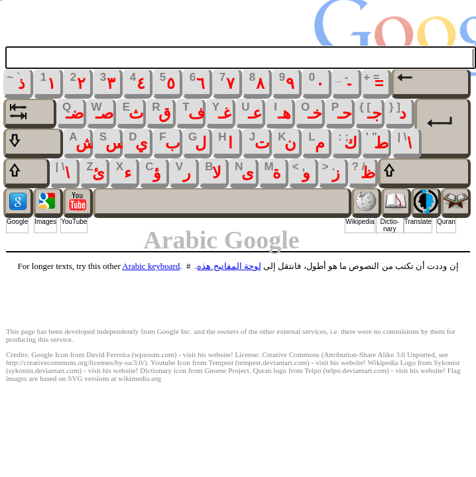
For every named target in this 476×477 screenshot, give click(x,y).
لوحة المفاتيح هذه (229, 266)
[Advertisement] (238, 300)
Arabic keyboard (151, 266)
